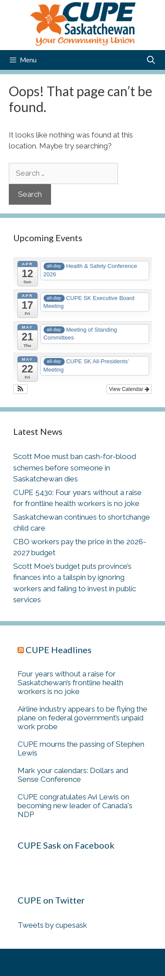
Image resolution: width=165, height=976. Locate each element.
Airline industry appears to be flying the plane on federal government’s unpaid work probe (82, 718)
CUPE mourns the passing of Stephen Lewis (81, 748)
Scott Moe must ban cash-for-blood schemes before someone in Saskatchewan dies (74, 467)
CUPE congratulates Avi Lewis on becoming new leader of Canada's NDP (75, 805)
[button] (20, 389)
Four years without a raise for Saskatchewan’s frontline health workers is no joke (70, 682)
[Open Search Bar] (151, 60)
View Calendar (129, 389)
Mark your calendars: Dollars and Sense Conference (73, 775)
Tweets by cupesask (52, 925)
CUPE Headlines (59, 649)
